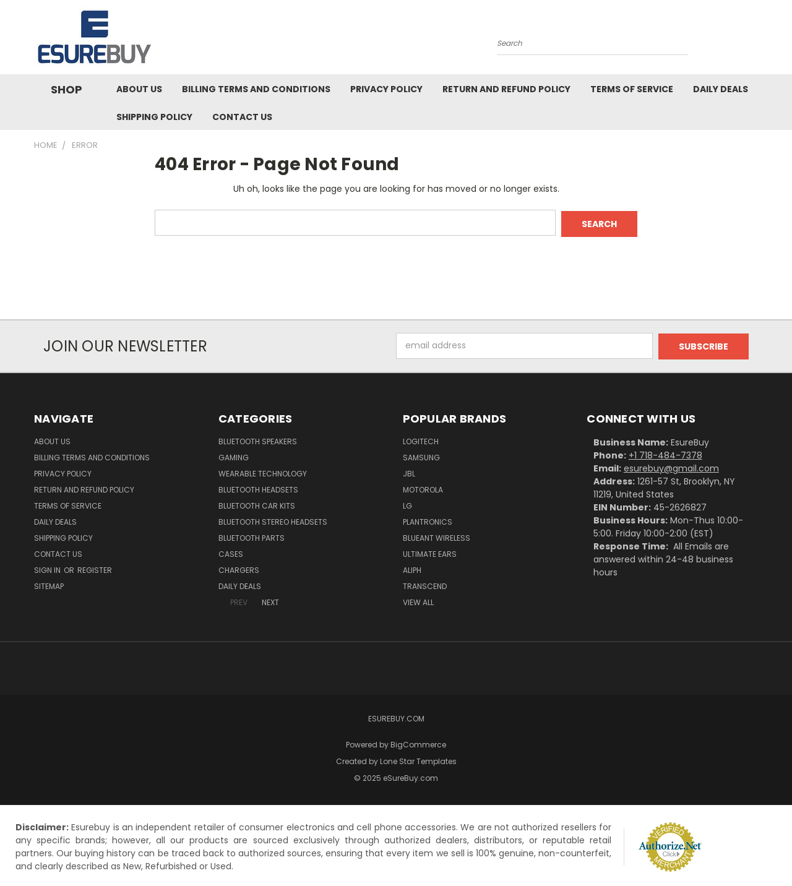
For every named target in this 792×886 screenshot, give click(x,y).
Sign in (48, 568)
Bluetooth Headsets (258, 488)
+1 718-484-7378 (665, 453)
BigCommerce (418, 743)
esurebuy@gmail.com (671, 466)
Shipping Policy (154, 117)
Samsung (421, 455)
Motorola (423, 488)
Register (94, 568)
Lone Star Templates (418, 759)
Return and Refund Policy (506, 89)
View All (418, 600)
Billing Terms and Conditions (256, 89)
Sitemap (49, 584)
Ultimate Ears (430, 552)
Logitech (421, 439)
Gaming (233, 455)
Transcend (425, 584)
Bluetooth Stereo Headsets (272, 520)
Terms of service (631, 89)
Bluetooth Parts (251, 536)
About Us (139, 89)
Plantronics (427, 520)
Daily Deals (720, 89)
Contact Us (242, 117)
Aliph (412, 568)
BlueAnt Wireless (436, 536)
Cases (230, 552)
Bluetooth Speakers (257, 439)
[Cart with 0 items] (755, 40)
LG (407, 504)
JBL (409, 472)
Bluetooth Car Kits (256, 504)
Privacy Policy (386, 89)
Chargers (238, 568)
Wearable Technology (262, 472)
